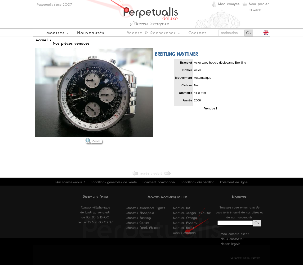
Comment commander (159, 182)
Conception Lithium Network (245, 257)
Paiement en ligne (234, 182)
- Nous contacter (230, 239)
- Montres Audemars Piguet (144, 208)
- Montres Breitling (137, 218)
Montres (55, 32)
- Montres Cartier (136, 223)
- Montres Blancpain (139, 213)
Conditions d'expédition (197, 182)
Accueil (42, 40)
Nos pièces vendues (71, 43)
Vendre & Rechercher (151, 32)
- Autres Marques (183, 232)
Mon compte (229, 3)
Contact (197, 32)
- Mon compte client (233, 234)
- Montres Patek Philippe (142, 228)
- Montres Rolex (182, 228)
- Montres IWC (180, 208)
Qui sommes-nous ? (70, 182)
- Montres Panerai (183, 223)
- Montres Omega (183, 218)
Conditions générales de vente (114, 182)
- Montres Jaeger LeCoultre (190, 213)
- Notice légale (229, 244)
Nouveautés (90, 32)
